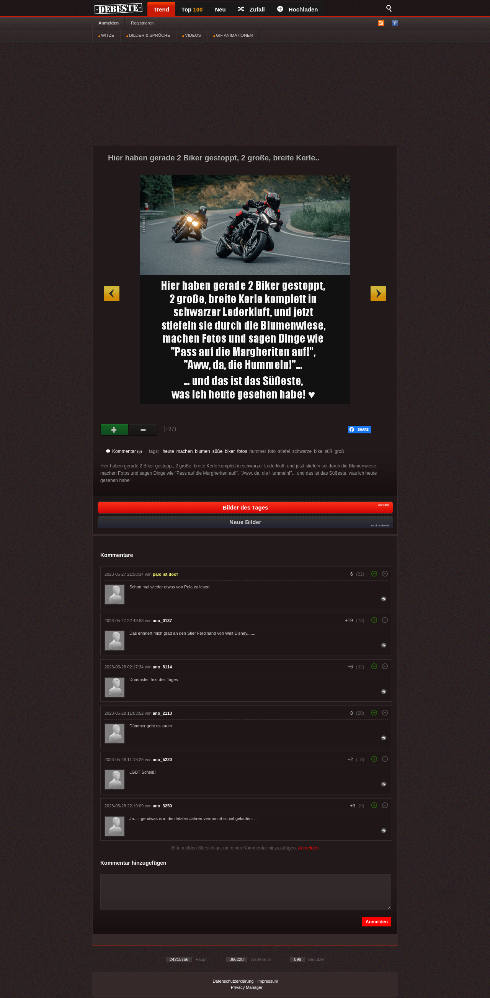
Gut (114, 430)
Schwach (143, 430)
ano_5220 (162, 759)
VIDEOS (191, 35)
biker (230, 451)
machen (184, 451)
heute (168, 451)
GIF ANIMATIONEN (233, 35)
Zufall (251, 9)
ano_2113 (162, 713)
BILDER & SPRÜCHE (148, 35)
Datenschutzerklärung (232, 981)
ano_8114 (162, 667)
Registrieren (142, 23)
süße (217, 451)
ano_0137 (162, 620)
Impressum (267, 981)
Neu (220, 9)
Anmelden (108, 23)
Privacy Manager (247, 987)
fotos (242, 451)
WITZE (106, 35)
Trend (161, 9)
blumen (202, 451)
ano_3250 (162, 806)
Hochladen (297, 9)
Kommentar (124, 451)
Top (192, 9)
